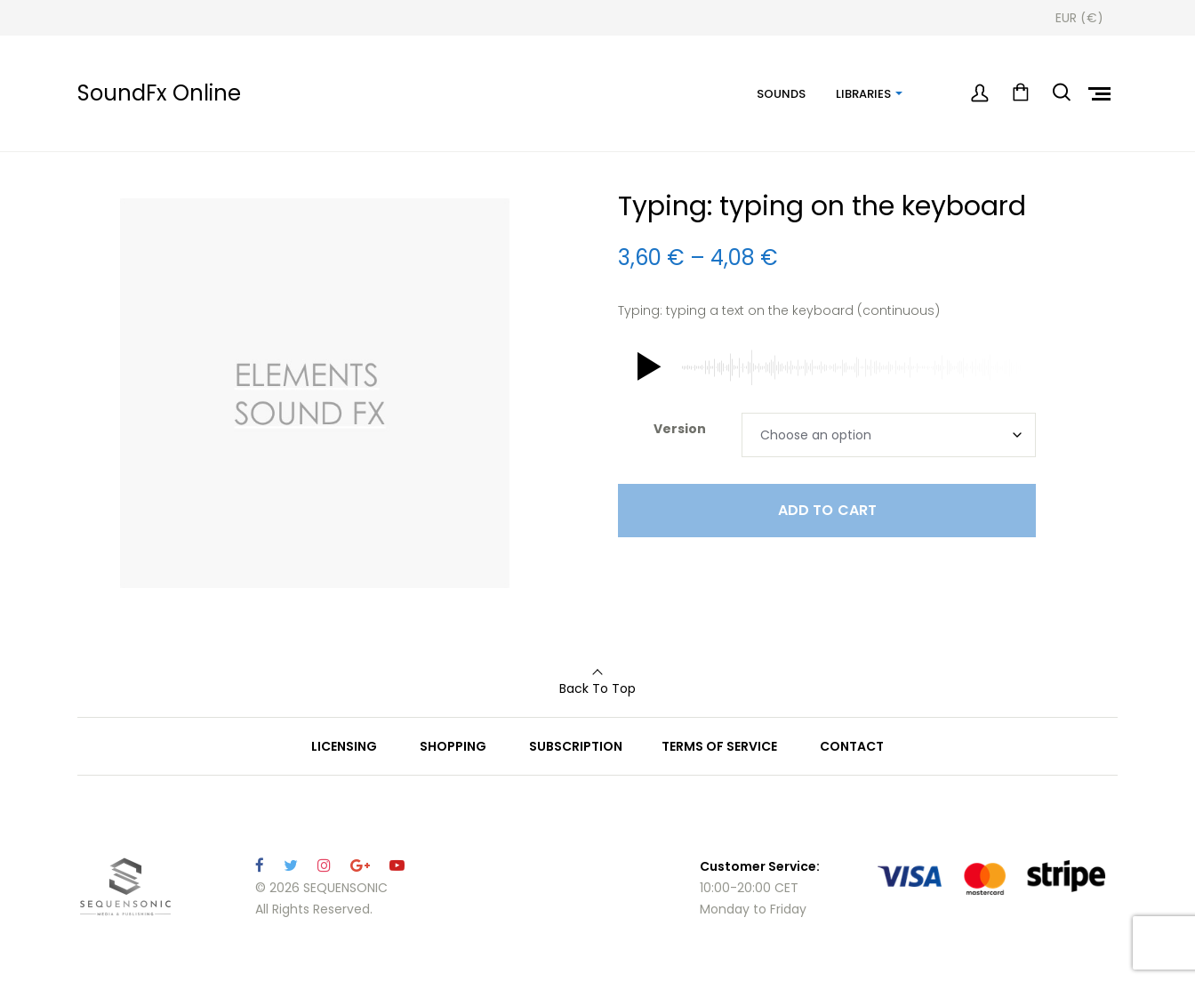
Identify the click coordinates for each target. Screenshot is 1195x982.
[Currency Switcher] (1079, 18)
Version (680, 429)
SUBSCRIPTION (575, 746)
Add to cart (828, 510)
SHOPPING (453, 746)
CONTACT (852, 746)
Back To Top (597, 688)
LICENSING (344, 746)
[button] (645, 367)
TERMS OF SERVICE (719, 746)
